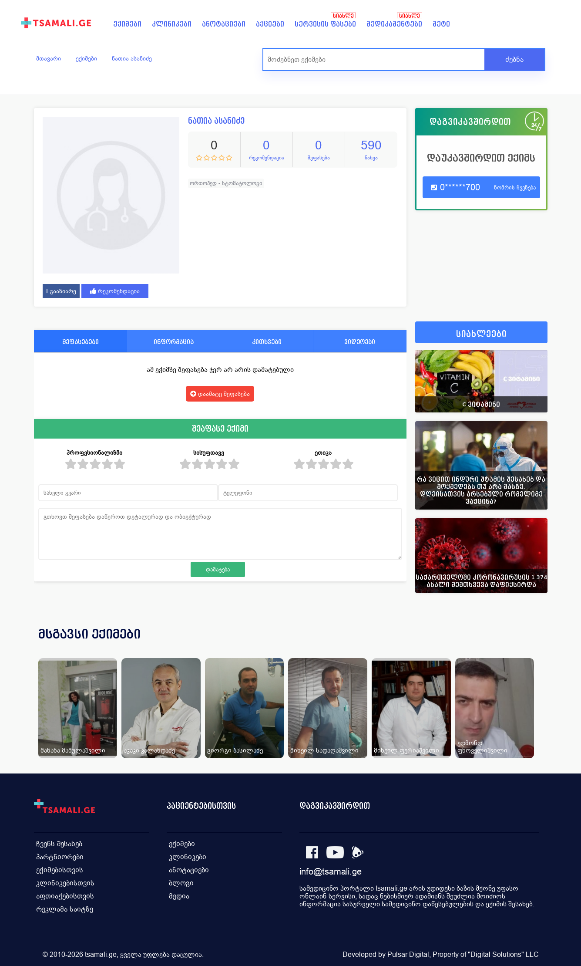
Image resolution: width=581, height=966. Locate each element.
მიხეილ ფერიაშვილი (406, 750)
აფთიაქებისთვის (65, 896)
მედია (179, 896)
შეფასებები (80, 341)
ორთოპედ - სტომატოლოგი (226, 183)
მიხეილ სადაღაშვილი (324, 750)
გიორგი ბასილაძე (235, 750)
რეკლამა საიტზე (64, 909)
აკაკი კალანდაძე (149, 750)
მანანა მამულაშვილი (72, 750)
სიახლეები (481, 334)
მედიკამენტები (394, 24)
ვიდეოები (359, 341)
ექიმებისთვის (59, 870)
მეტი (441, 24)
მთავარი (48, 58)
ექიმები (127, 24)
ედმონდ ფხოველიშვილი (482, 746)
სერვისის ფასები (325, 24)
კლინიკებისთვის (65, 883)
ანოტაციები (223, 24)
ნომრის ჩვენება (515, 187)
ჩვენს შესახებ (59, 844)
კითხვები (267, 341)
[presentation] (528, 644)
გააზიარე (61, 290)
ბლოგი (181, 883)
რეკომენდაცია (115, 290)
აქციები (270, 24)
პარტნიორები (60, 857)
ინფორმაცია (174, 341)
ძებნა (514, 59)
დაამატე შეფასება (220, 393)
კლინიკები (171, 24)
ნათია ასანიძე (132, 58)
